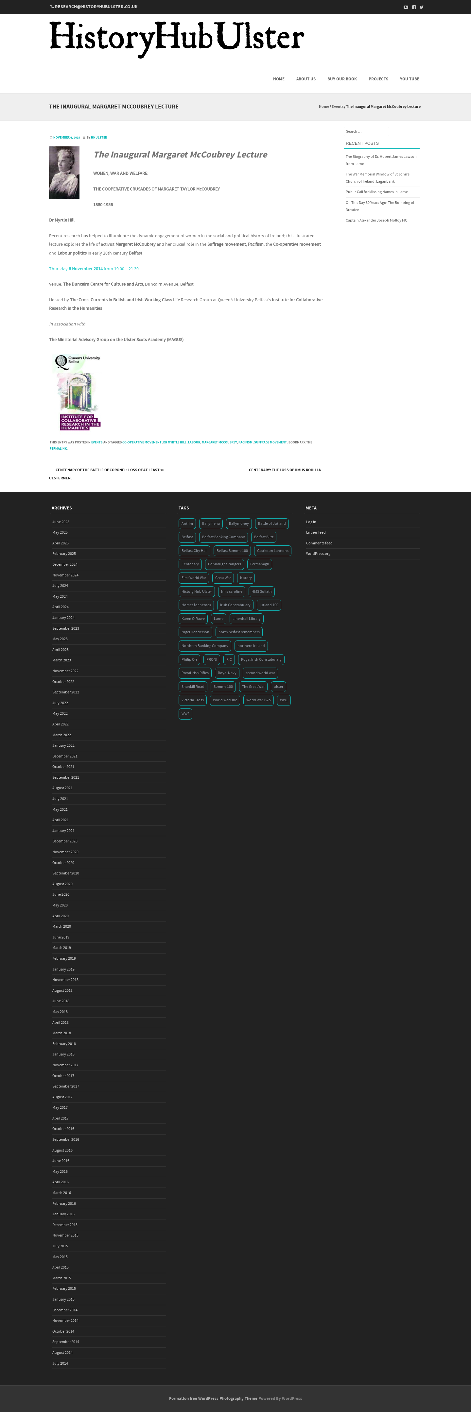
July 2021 (60, 798)
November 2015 (65, 1235)
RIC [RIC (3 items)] (229, 659)
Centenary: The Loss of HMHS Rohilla (287, 470)
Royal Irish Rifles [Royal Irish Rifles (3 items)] (195, 673)
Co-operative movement (142, 442)
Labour (194, 442)
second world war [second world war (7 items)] (260, 673)
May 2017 (60, 1107)
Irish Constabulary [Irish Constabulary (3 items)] (235, 605)
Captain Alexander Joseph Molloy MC (376, 220)
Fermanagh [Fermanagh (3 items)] (259, 564)
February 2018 (64, 1043)
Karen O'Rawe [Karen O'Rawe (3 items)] (193, 618)
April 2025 (60, 543)
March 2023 (61, 660)
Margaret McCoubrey (219, 442)
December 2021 (65, 756)
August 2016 (62, 1150)
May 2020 (60, 905)
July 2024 (60, 585)
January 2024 (63, 617)
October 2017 (63, 1075)
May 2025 (60, 532)
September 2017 (65, 1086)
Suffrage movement (270, 442)
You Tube (409, 79)
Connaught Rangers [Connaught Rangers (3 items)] (224, 564)
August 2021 (62, 788)
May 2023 (60, 639)
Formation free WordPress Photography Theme (213, 1399)
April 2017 (60, 1118)
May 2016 (60, 1171)
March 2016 (61, 1192)
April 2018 (60, 1022)
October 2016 (63, 1128)
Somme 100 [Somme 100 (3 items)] (223, 686)
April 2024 (60, 607)
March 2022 (61, 735)
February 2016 (64, 1203)
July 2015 (60, 1246)
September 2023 (65, 628)
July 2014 (60, 1363)
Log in (311, 522)
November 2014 (65, 1320)
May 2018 (60, 1011)
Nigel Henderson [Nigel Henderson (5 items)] (195, 632)
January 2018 (63, 1054)
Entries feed (316, 532)
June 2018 (60, 1001)
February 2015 (64, 1288)
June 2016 (60, 1160)
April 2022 (60, 724)
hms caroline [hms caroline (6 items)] (231, 591)
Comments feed (319, 543)
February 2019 (64, 958)
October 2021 (63, 766)
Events (337, 106)
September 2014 (65, 1341)
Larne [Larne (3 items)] (218, 618)
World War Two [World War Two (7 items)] (258, 700)
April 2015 (60, 1267)
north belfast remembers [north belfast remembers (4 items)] (239, 632)
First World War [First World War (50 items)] (194, 577)
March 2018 (61, 1033)
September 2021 (65, 777)
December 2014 (65, 1310)
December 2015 (65, 1224)
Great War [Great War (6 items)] (223, 577)
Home (279, 79)
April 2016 (60, 1182)
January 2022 (63, 745)
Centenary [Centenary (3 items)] (190, 564)
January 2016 (63, 1214)
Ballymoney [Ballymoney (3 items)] (239, 523)
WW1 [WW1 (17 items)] (284, 700)
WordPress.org (318, 553)
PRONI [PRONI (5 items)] (211, 659)
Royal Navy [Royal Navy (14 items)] (227, 673)
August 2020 (62, 884)
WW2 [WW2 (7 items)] (185, 713)
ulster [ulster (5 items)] (278, 686)
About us (306, 79)
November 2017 (65, 1065)
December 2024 (65, 564)
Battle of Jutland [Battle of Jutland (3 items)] (272, 523)
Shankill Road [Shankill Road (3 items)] (193, 686)
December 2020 (65, 841)
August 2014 (62, 1352)
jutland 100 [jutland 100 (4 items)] (269, 605)
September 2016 (65, 1139)
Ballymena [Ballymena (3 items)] (211, 523)
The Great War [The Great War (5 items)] (253, 686)
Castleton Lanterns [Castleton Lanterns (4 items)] (272, 550)
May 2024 (60, 596)
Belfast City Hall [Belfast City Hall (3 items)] (194, 550)
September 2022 (65, 692)
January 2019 (63, 969)
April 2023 (60, 649)
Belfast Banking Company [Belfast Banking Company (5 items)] (223, 537)
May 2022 (60, 713)
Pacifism (245, 442)
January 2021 (63, 830)
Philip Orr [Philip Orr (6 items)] (189, 659)
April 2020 (60, 916)
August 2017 (62, 1097)
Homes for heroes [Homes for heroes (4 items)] (196, 605)
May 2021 (60, 809)
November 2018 (65, 979)
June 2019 (60, 937)
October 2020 (63, 862)
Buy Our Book (342, 79)
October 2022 (63, 681)
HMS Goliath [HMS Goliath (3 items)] (262, 591)
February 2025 (64, 553)
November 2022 (65, 671)
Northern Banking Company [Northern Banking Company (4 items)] (205, 645)
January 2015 (63, 1299)
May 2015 (60, 1256)
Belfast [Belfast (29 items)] (187, 537)
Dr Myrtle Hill (174, 442)
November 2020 (65, 852)
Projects (378, 79)
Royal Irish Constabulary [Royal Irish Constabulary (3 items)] (261, 659)
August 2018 (62, 990)
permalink (58, 448)
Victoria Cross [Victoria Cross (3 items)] (193, 700)
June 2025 (60, 522)
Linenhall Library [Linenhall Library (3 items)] (247, 618)
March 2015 (61, 1278)
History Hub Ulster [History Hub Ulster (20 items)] (197, 591)
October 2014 (63, 1331)
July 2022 (60, 703)
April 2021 (60, 820)
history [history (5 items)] (246, 577)
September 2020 (65, 873)
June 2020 (60, 894)
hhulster (99, 137)
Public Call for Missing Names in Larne (377, 192)
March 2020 (61, 926)
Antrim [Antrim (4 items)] (187, 523)
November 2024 (65, 575)
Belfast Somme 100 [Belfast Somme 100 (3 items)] (232, 550)
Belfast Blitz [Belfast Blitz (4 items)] (263, 537)
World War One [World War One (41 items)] (225, 700)
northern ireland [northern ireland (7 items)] (251, 645)
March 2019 (61, 947)
